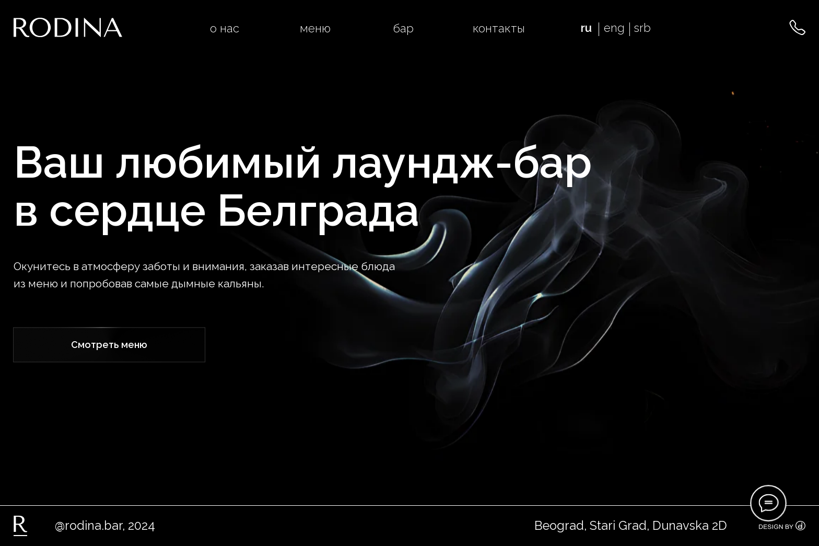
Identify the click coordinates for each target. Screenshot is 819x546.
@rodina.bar (88, 525)
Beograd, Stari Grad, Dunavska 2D (630, 525)
